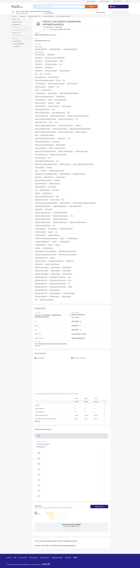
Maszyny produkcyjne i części (42, 128)
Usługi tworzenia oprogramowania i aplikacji (46, 238)
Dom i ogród (38, 177)
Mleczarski (51, 103)
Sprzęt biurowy (61, 138)
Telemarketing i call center (63, 16)
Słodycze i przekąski (53, 77)
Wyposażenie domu (49, 177)
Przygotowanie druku (64, 70)
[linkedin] (123, 560)
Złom (63, 199)
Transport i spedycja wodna (60, 212)
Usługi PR (52, 258)
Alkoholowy (51, 87)
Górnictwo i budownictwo (41, 116)
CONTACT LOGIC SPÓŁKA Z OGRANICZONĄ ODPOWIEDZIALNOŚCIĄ (55, 545)
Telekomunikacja (52, 93)
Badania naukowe (55, 267)
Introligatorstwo (49, 67)
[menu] (21, 33)
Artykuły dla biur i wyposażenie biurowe (45, 138)
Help (15, 557)
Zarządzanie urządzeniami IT (42, 241)
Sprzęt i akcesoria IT (72, 83)
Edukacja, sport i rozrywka (41, 267)
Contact (8, 557)
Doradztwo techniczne (53, 235)
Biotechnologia (66, 270)
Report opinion (99, 506)
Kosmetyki (56, 180)
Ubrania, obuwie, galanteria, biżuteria (44, 80)
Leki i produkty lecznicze (41, 154)
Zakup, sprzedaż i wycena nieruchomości (45, 251)
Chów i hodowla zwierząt (58, 112)
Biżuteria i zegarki (60, 145)
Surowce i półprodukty (40, 148)
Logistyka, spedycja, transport (42, 206)
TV (69, 283)
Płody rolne (43, 170)
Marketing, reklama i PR (34, 16)
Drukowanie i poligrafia (51, 61)
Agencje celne (48, 209)
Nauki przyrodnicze (67, 274)
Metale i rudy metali (60, 148)
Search (91, 6)
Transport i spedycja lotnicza (60, 219)
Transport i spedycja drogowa (60, 216)
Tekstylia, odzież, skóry (81, 151)
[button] (71, 435)
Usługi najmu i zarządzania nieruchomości (45, 254)
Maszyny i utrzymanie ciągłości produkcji (78, 116)
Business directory (91, 1)
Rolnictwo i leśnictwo (81, 132)
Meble (36, 135)
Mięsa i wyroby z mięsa (60, 99)
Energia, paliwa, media (40, 122)
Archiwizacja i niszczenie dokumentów (55, 58)
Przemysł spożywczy (40, 77)
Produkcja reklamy (54, 296)
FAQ (128, 1)
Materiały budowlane (65, 164)
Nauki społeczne (67, 267)
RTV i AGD (47, 74)
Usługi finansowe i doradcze (56, 261)
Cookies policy (44, 557)
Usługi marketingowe (48, 16)
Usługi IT (50, 232)
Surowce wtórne (55, 199)
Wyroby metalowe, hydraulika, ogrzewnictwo (84, 203)
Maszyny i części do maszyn (58, 116)
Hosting (57, 245)
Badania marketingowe (69, 293)
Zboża (36, 170)
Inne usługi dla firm (40, 54)
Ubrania (58, 80)
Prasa (69, 280)
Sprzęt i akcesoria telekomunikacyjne (68, 93)
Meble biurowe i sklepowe (47, 135)
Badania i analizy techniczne (52, 264)
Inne (60, 64)
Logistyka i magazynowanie (60, 206)
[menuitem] (21, 22)
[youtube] (117, 560)
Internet (70, 287)
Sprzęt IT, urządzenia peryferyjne (56, 83)
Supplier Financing (104, 1)
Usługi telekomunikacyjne (66, 228)
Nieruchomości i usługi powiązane (67, 251)
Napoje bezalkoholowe (41, 183)
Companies (22, 16)
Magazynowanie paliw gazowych (78, 222)
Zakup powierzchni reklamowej (58, 277)
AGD (41, 74)
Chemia (37, 90)
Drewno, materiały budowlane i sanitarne (83, 164)
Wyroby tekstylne (60, 96)
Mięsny (50, 99)
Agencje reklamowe (55, 290)
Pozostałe (49, 167)
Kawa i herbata (52, 187)
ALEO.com (14, 16)
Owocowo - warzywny (53, 106)
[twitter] (130, 560)
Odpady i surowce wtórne (41, 199)
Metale (50, 148)
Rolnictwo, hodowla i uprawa (42, 109)
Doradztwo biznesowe (40, 261)
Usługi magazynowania (75, 206)
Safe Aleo (68, 557)
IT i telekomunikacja (40, 83)
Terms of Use (23, 557)
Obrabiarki (78, 125)
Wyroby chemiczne (46, 90)
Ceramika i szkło (60, 177)
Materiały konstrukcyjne (79, 174)
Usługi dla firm (51, 54)
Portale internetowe (48, 248)
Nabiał (58, 103)
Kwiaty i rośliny (56, 141)
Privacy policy (33, 557)
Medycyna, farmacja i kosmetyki (58, 154)
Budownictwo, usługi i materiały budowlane (46, 164)
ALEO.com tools (117, 1)
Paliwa (50, 122)
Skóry (57, 196)
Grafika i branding (66, 296)
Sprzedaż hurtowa (39, 167)
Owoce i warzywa (66, 106)
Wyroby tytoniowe (47, 193)
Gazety (61, 61)
